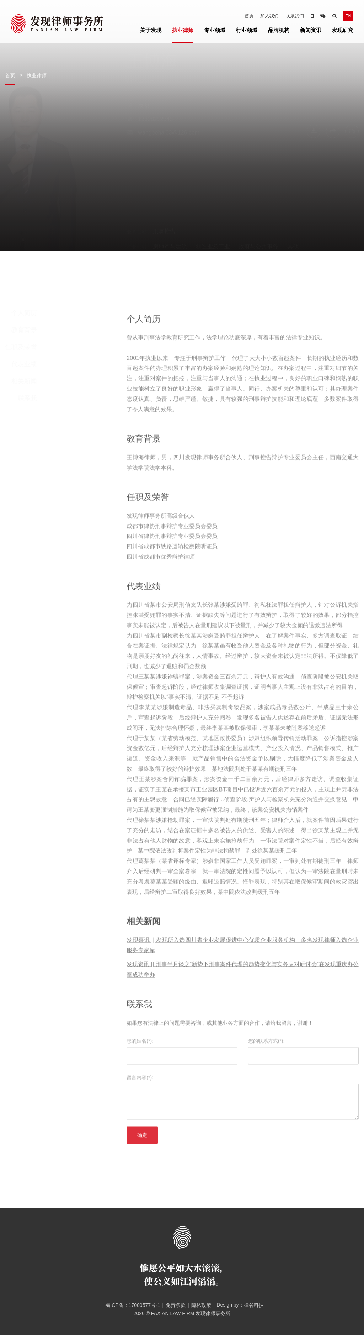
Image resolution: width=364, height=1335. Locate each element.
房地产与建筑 (170, 214)
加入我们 (269, 16)
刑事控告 (164, 198)
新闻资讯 (310, 30)
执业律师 (182, 30)
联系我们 (294, 16)
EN (348, 16)
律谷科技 (254, 1305)
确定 (142, 1152)
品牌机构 (278, 30)
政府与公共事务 (258, 214)
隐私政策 (201, 1305)
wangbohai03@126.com (168, 165)
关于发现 (150, 30)
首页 (249, 16)
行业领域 (246, 30)
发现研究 (342, 30)
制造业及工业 (213, 214)
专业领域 (214, 30)
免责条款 (176, 1305)
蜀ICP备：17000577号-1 (130, 1305)
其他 (293, 214)
